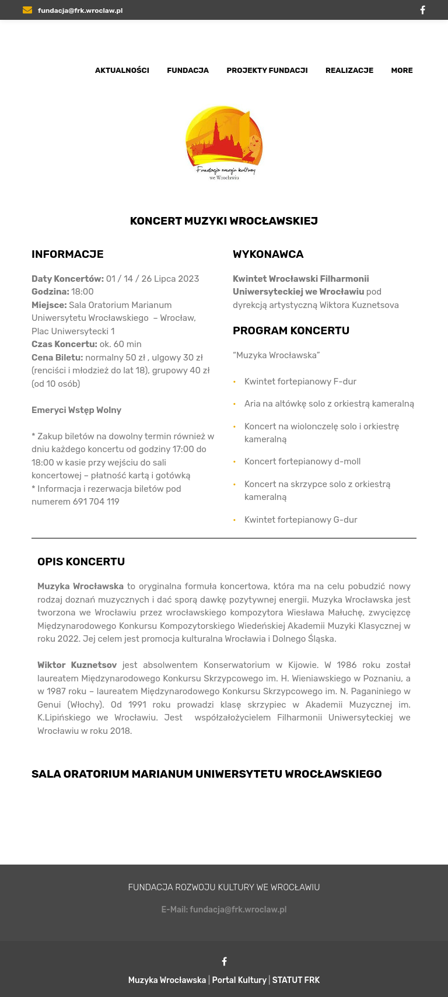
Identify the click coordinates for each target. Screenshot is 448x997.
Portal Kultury (239, 980)
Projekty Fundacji (267, 70)
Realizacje (349, 70)
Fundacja (188, 70)
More (402, 70)
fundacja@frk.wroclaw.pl (73, 10)
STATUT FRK (296, 980)
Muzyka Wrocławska (167, 980)
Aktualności (122, 70)
